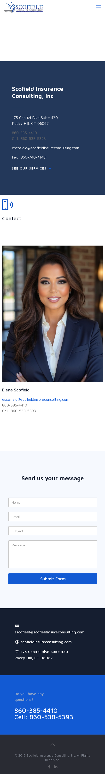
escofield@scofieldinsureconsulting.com (45, 148)
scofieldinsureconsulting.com (43, 642)
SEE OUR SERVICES (29, 168)
